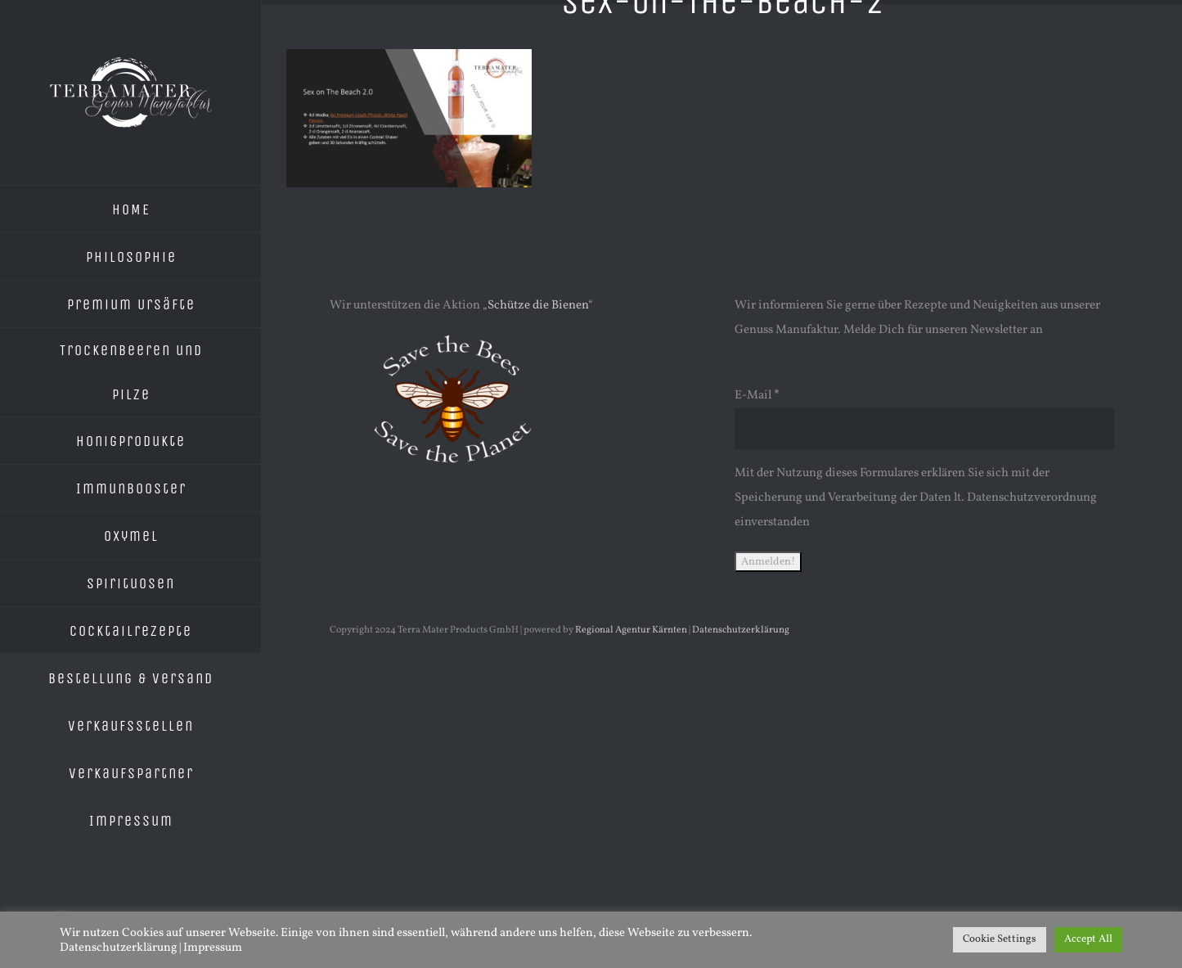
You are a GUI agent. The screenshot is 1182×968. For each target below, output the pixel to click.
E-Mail (757, 395)
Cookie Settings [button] (999, 939)
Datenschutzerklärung (740, 630)
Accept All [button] (1088, 939)
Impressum (212, 947)
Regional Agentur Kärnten (631, 630)
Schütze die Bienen (538, 305)
